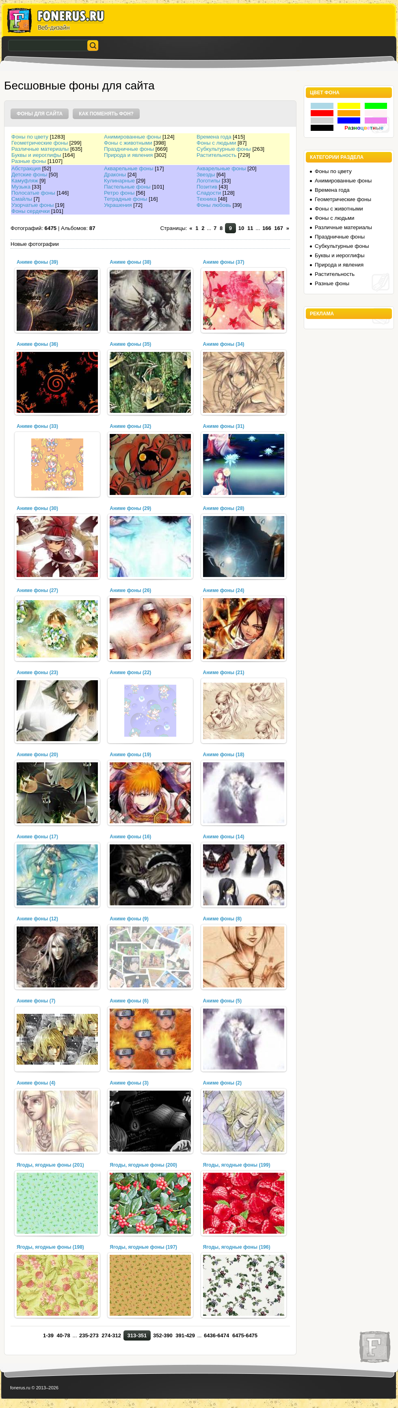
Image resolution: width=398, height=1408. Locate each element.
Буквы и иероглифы (36, 155)
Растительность (216, 155)
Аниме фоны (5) (222, 1001)
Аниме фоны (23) (37, 672)
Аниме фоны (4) (36, 1083)
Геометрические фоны (39, 143)
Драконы (115, 174)
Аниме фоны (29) (130, 508)
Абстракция (26, 168)
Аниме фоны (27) (37, 590)
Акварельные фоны (129, 168)
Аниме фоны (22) (130, 672)
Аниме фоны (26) (130, 590)
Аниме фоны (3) (129, 1083)
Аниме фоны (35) (130, 344)
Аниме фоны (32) (130, 426)
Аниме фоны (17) (37, 837)
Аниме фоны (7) (36, 1001)
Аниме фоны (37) (223, 262)
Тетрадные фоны (125, 199)
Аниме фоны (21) (223, 672)
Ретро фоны (119, 193)
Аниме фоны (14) (223, 837)
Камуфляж (24, 181)
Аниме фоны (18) (223, 754)
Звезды (206, 174)
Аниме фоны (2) (222, 1083)
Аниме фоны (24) (223, 590)
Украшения (118, 205)
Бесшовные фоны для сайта (79, 85)
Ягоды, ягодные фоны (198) (50, 1247)
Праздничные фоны (129, 149)
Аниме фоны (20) (37, 754)
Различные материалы (40, 149)
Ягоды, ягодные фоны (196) (236, 1247)
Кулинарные (119, 181)
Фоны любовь (214, 205)
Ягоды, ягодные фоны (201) (50, 1165)
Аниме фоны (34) (223, 344)
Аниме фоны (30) (37, 508)
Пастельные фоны (127, 187)
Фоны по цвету (29, 137)
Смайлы (21, 199)
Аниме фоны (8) (222, 919)
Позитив (207, 187)
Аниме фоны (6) (129, 1001)
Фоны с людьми (216, 143)
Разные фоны (28, 161)
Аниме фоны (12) (37, 919)
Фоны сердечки (30, 211)
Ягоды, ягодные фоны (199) (236, 1165)
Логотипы (208, 181)
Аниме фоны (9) (129, 919)
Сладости (209, 193)
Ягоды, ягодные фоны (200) (143, 1165)
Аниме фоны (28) (223, 508)
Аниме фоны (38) (130, 262)
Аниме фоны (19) (130, 754)
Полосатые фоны (33, 193)
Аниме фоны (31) (223, 426)
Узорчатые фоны (32, 205)
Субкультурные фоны (224, 149)
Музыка (20, 187)
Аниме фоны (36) (37, 344)
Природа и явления (128, 155)
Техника (207, 199)
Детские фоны (29, 174)
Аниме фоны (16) (130, 837)
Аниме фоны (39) (37, 262)
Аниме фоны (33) (37, 426)
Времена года (214, 137)
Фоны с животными (128, 143)
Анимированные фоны (132, 137)
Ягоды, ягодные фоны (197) (143, 1247)
